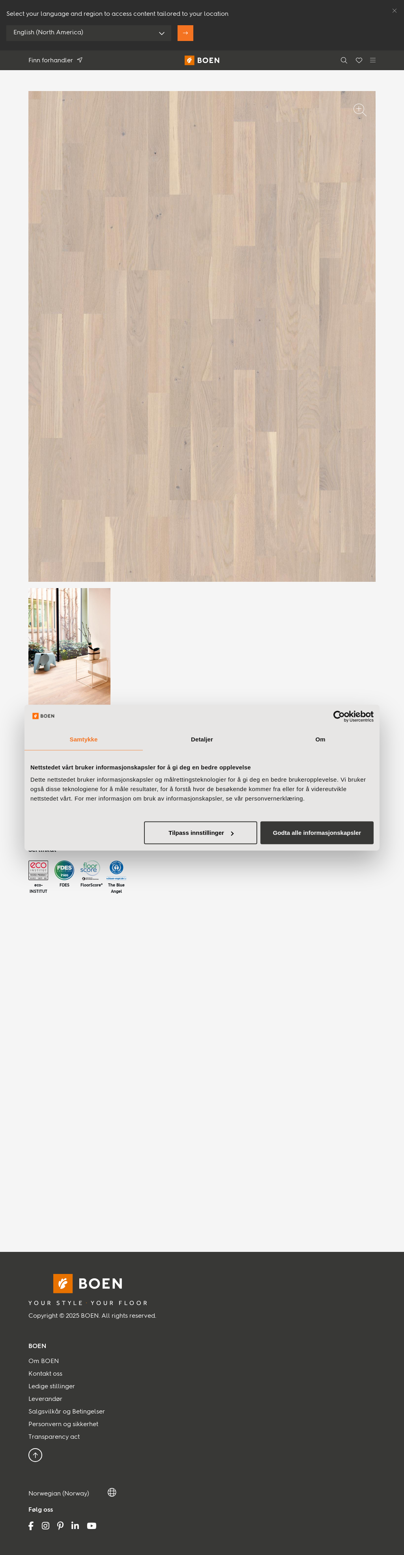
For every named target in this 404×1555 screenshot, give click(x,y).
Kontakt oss (45, 1374)
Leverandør (45, 1399)
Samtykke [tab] (84, 739)
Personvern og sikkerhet (63, 1424)
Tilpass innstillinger (201, 832)
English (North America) (48, 33)
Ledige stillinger (51, 1387)
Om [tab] (320, 739)
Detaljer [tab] (202, 739)
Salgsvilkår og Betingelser (66, 1412)
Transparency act (54, 1437)
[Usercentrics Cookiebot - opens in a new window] (339, 716)
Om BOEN (43, 1361)
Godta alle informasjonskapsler (317, 832)
